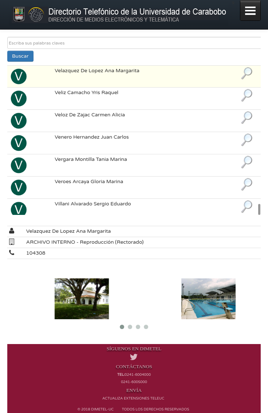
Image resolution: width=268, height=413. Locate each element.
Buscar (20, 56)
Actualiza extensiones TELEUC (133, 398)
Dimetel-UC (102, 409)
